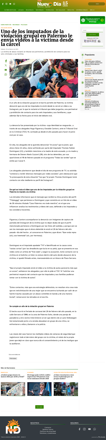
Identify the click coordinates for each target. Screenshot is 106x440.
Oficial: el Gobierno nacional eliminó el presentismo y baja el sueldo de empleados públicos (92, 104)
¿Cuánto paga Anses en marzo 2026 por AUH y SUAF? (12, 376)
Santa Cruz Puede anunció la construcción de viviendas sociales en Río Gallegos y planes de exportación (94, 83)
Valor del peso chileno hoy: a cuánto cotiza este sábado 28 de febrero (93, 62)
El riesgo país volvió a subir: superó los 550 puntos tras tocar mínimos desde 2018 (39, 377)
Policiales (13, 358)
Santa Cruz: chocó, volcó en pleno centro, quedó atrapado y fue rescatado (93, 72)
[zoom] (44, 78)
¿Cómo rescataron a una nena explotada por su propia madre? (64, 377)
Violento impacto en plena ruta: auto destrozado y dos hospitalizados (94, 93)
